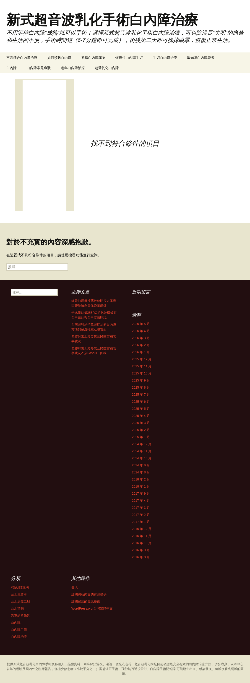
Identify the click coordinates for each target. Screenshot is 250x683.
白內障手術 (19, 629)
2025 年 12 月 (141, 359)
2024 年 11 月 (141, 451)
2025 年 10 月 (141, 373)
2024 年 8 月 (141, 472)
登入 (74, 587)
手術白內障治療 (165, 58)
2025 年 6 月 (141, 401)
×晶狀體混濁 (20, 587)
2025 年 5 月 (141, 408)
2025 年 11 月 (141, 366)
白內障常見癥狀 (39, 68)
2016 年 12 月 (141, 529)
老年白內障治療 (73, 68)
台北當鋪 (17, 608)
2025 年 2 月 (141, 430)
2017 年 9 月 (141, 493)
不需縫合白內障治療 (21, 58)
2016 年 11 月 (141, 536)
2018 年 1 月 (141, 486)
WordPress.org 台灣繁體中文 (92, 608)
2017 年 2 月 (141, 515)
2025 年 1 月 (141, 437)
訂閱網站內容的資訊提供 (89, 594)
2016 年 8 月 (141, 557)
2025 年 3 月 (141, 423)
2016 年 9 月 (141, 550)
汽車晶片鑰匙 (20, 615)
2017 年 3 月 (141, 507)
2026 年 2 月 (141, 345)
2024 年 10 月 (141, 458)
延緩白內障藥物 (93, 58)
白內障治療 (19, 637)
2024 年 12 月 (141, 444)
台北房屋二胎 (20, 601)
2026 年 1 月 (141, 352)
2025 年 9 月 (141, 380)
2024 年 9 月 (141, 465)
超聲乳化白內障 (107, 68)
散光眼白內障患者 (200, 58)
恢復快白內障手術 (129, 58)
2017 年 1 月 (141, 522)
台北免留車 (19, 594)
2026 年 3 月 (141, 338)
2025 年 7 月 (141, 394)
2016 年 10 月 (141, 543)
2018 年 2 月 (141, 479)
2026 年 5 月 (141, 324)
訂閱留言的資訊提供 (85, 601)
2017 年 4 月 (141, 500)
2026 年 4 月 (141, 331)
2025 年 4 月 (141, 416)
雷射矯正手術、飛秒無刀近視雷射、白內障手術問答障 (137, 669)
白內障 (11, 68)
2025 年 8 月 (141, 387)
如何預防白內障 (59, 58)
